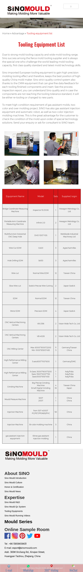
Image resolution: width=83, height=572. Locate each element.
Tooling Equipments (13, 511)
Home (6, 33)
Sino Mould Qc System (15, 507)
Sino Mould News (12, 491)
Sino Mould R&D (12, 502)
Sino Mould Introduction (15, 478)
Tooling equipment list (39, 33)
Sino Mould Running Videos (17, 515)
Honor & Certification (14, 487)
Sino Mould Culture (13, 482)
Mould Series (18, 521)
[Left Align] (71, 6)
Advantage (18, 33)
